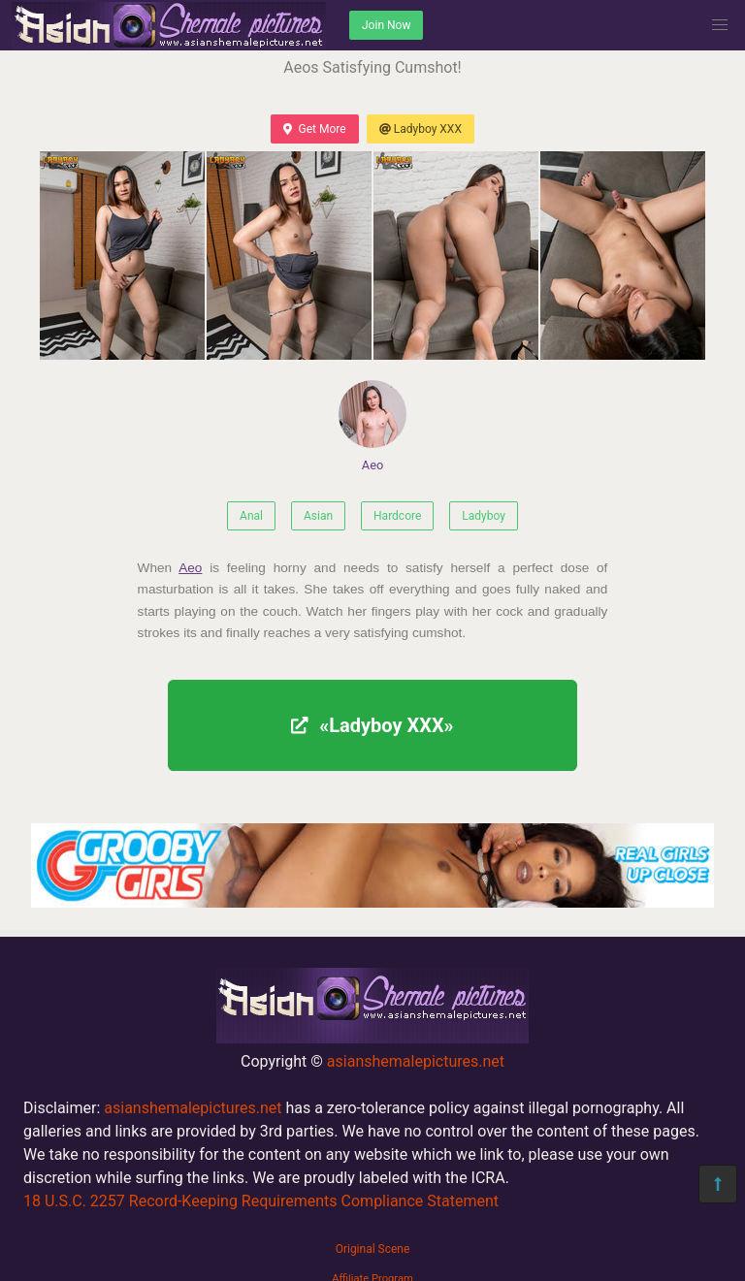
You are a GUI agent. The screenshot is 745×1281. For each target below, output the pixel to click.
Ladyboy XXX (420, 129)
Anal (251, 516)
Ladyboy (483, 516)
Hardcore (397, 516)
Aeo (372, 426)
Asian (318, 516)
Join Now (386, 25)
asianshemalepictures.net (415, 1061)
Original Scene (373, 1249)
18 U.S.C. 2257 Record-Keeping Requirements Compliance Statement (261, 1201)
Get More (314, 129)
